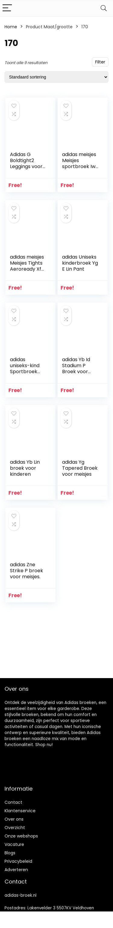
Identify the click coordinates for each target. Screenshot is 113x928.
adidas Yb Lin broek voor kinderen (25, 468)
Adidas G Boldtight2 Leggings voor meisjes (26, 163)
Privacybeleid (18, 861)
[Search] (103, 8)
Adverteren (16, 870)
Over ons (14, 819)
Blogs (10, 853)
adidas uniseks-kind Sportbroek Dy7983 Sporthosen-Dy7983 (25, 374)
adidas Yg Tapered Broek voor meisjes (80, 468)
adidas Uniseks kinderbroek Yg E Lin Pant (80, 263)
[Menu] (7, 8)
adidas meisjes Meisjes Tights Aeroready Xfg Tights (27, 266)
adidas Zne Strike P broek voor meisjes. (26, 570)
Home (11, 27)
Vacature (14, 844)
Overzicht (15, 828)
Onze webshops (21, 836)
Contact (13, 802)
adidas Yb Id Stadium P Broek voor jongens (76, 368)
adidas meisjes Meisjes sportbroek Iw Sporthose (79, 163)
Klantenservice (20, 811)
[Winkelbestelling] (56, 77)
